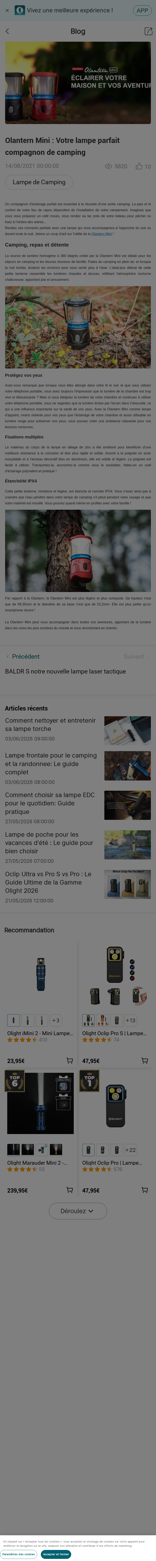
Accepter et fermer (56, 1554)
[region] (78, 1548)
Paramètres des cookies (18, 1554)
